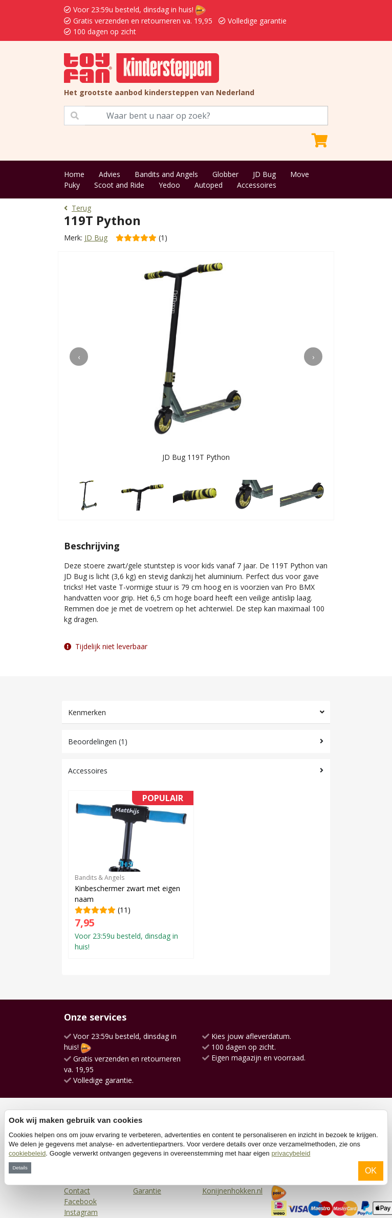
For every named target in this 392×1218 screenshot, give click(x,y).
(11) (131, 874)
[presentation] (79, 356)
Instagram (81, 1212)
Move (299, 174)
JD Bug (264, 174)
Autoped (208, 185)
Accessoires (256, 185)
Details (19, 1167)
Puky (72, 185)
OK (371, 1170)
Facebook (80, 1201)
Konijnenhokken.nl (232, 1190)
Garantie (147, 1190)
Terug (77, 208)
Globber (225, 174)
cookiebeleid (27, 1153)
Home (74, 174)
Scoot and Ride (119, 185)
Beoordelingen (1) (97, 741)
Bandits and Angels (166, 174)
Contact (77, 1190)
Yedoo (169, 185)
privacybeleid (290, 1153)
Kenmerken (87, 712)
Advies (109, 174)
